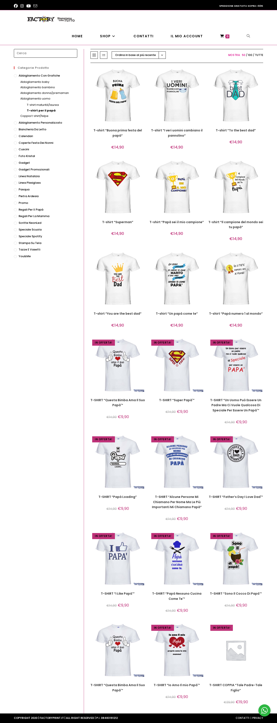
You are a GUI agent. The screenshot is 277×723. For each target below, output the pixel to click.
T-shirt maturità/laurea (43, 105)
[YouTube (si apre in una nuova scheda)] (28, 6)
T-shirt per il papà (41, 110)
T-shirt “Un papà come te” (177, 313)
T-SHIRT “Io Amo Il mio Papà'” (177, 685)
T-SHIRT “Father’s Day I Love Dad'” (236, 497)
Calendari (26, 136)
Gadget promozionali (34, 169)
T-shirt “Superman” (117, 222)
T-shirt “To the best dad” (236, 130)
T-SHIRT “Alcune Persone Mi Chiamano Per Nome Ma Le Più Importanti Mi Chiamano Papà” (177, 502)
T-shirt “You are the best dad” (118, 313)
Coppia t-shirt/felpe (34, 116)
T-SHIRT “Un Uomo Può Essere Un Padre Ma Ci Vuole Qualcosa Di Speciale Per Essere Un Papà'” (235, 405)
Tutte (259, 55)
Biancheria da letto (32, 129)
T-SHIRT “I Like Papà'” (118, 593)
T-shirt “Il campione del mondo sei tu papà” (235, 224)
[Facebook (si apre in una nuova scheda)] (16, 6)
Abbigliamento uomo (35, 99)
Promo (23, 203)
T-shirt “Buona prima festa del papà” (117, 133)
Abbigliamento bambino (37, 87)
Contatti (242, 718)
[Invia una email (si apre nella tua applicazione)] (35, 6)
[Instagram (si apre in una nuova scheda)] (22, 6)
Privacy (257, 718)
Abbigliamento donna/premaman (44, 93)
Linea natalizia (29, 176)
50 (243, 55)
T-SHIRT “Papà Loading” (117, 497)
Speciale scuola (30, 229)
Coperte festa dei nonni (36, 143)
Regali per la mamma (34, 216)
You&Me (25, 256)
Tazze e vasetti (29, 249)
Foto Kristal (27, 156)
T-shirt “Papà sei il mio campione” (177, 222)
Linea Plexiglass (30, 183)
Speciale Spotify (30, 236)
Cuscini (24, 149)
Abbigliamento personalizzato (40, 123)
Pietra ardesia (29, 196)
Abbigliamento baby (34, 82)
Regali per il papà (31, 210)
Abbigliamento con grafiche (39, 76)
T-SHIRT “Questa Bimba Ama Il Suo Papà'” (117, 402)
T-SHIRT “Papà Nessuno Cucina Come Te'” (176, 596)
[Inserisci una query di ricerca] (45, 53)
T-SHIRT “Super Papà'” (177, 400)
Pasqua (24, 189)
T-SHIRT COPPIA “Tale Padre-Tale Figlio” (235, 687)
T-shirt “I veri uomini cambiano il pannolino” (177, 133)
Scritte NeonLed (30, 223)
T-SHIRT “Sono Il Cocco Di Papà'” (236, 593)
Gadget (24, 163)
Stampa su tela (30, 243)
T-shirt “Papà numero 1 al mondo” (236, 313)
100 (250, 55)
